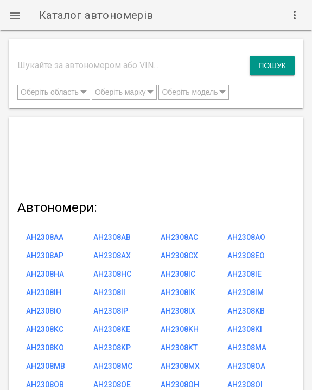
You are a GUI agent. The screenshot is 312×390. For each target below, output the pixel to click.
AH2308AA (44, 237)
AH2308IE (244, 274)
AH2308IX (178, 311)
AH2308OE (112, 384)
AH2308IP (110, 311)
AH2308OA (246, 366)
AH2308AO (246, 237)
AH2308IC (178, 274)
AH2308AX (112, 255)
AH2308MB (45, 366)
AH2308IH (43, 292)
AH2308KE (111, 329)
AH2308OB (45, 384)
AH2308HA (45, 274)
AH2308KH (180, 329)
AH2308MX (180, 366)
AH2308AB (112, 237)
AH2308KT (179, 347)
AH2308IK (178, 292)
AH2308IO (43, 311)
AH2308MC (112, 366)
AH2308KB (246, 311)
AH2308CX (179, 255)
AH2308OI (245, 384)
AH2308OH (180, 384)
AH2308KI (244, 329)
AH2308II (109, 292)
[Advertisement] (156, 156)
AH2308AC (179, 237)
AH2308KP (112, 347)
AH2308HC (112, 274)
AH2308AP (44, 255)
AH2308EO (246, 255)
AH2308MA (246, 347)
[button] (15, 15)
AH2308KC (44, 329)
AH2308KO (45, 347)
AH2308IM (245, 292)
